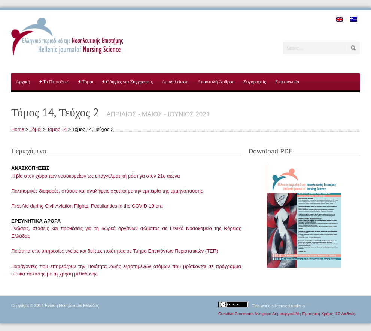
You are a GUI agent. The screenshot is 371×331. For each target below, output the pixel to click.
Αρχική (23, 81)
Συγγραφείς (254, 81)
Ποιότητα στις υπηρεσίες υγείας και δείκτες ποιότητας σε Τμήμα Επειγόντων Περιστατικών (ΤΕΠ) (114, 251)
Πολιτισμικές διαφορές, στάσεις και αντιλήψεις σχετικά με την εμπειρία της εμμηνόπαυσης (107, 191)
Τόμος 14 (57, 129)
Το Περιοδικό (54, 81)
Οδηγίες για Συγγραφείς (127, 81)
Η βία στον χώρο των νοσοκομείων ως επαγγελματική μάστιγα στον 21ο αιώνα (95, 176)
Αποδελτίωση (175, 81)
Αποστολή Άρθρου (215, 81)
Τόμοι (86, 81)
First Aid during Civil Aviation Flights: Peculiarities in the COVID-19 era (86, 206)
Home (17, 129)
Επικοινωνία (287, 81)
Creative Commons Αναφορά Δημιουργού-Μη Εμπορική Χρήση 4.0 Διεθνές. (287, 313)
